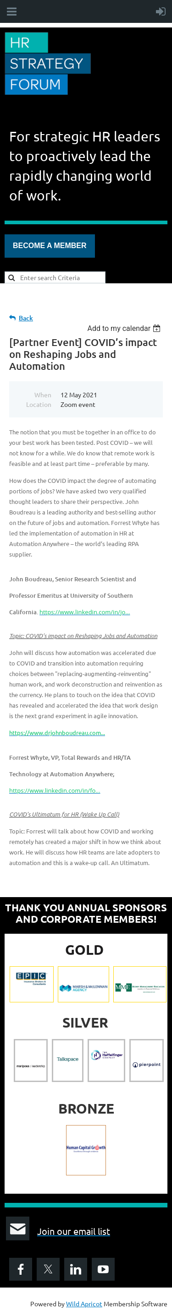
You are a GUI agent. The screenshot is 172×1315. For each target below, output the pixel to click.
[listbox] (125, 328)
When (42, 394)
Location (38, 404)
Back (26, 318)
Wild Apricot (84, 1303)
